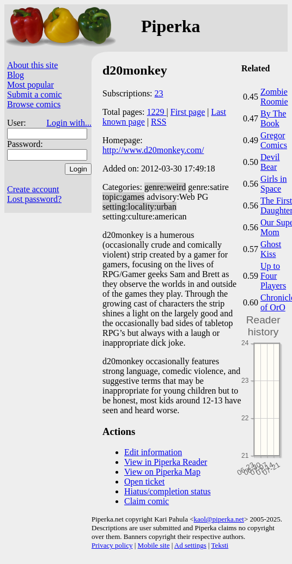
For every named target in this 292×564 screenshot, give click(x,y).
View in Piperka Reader (165, 462)
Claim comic (146, 501)
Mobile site (154, 545)
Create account (33, 189)
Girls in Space (273, 183)
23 (159, 93)
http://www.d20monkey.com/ (153, 150)
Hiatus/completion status (167, 491)
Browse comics (33, 104)
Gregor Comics (273, 140)
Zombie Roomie (274, 96)
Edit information (153, 452)
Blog (15, 74)
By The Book (273, 118)
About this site (32, 65)
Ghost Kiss (270, 249)
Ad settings (190, 545)
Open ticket (144, 481)
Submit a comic (34, 94)
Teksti (220, 545)
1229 (157, 112)
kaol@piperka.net (218, 519)
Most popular (30, 84)
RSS (158, 121)
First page (188, 112)
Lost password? (34, 199)
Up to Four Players (273, 275)
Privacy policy (112, 545)
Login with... (69, 122)
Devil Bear (270, 161)
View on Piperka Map (162, 471)
